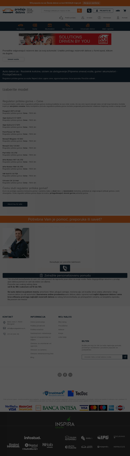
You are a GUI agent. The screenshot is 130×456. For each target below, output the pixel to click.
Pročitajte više (15, 204)
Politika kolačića (36, 329)
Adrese (61, 329)
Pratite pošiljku (67, 18)
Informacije (104, 18)
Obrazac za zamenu (38, 350)
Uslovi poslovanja (37, 322)
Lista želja (62, 337)
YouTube (70, 375)
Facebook (65, 375)
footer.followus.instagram (59, 375)
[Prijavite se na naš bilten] (104, 357)
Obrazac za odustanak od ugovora (40, 344)
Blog (32, 357)
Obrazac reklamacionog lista (41, 354)
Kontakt (121, 18)
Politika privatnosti (37, 326)
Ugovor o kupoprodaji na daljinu (40, 338)
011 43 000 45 (13, 334)
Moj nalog (62, 322)
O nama (86, 18)
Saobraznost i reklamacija (40, 333)
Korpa (60, 333)
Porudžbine (63, 326)
